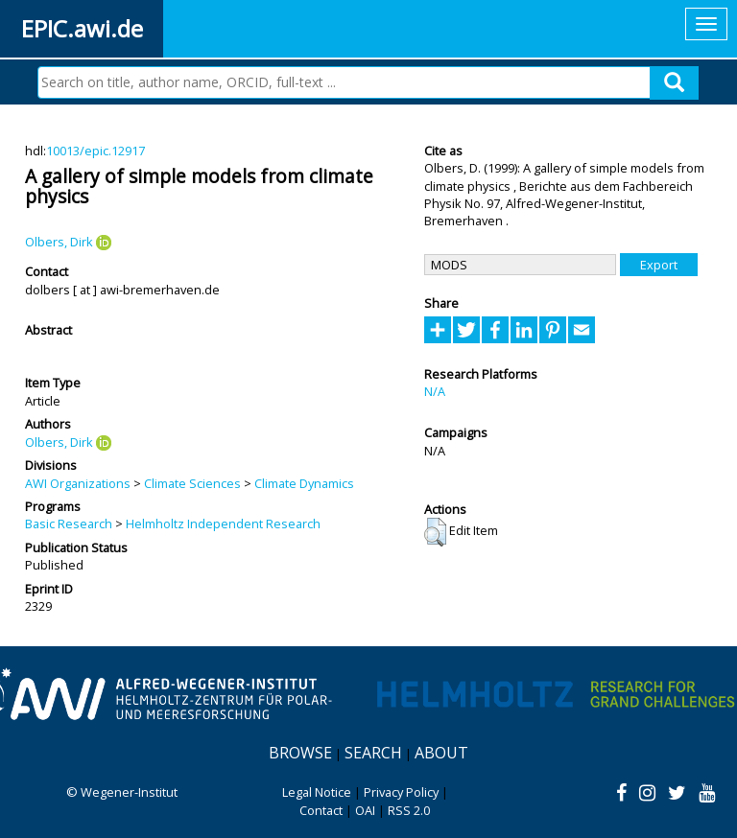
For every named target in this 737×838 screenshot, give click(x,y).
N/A (434, 391)
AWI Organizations (78, 483)
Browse (300, 752)
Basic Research (68, 523)
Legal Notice (316, 792)
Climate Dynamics (304, 483)
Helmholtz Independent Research (223, 523)
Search (373, 752)
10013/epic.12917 (95, 150)
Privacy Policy (401, 792)
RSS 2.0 (409, 810)
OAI (365, 810)
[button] (435, 532)
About (441, 752)
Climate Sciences (192, 483)
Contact (321, 810)
